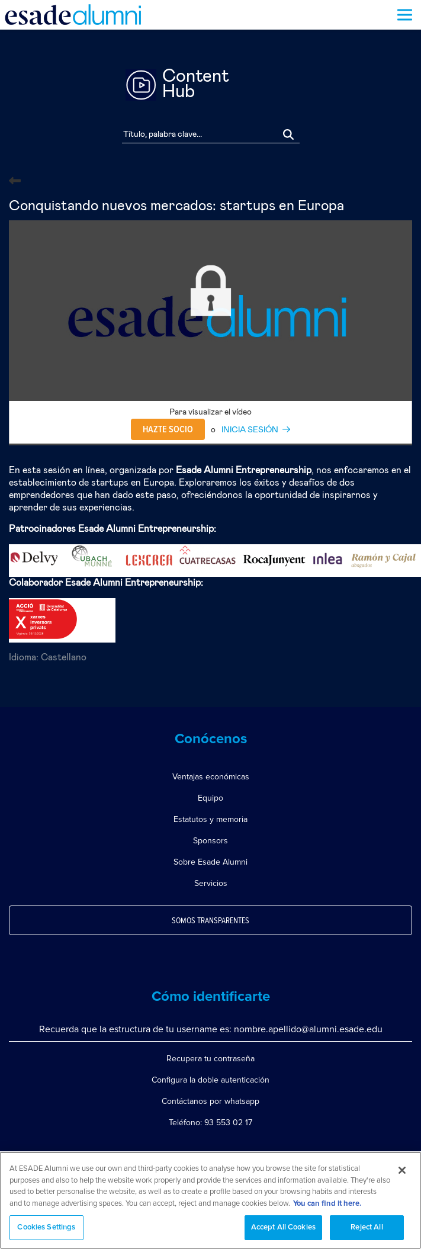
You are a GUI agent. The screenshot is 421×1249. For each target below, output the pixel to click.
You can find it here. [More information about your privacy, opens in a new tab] (327, 1204)
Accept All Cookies (283, 1227)
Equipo (210, 798)
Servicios (210, 883)
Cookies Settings (46, 1227)
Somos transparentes (210, 921)
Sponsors (210, 841)
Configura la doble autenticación (210, 1080)
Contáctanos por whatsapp (210, 1101)
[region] (210, 1200)
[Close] (402, 1170)
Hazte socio (168, 429)
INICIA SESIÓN (249, 430)
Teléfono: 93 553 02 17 (210, 1123)
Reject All (367, 1227)
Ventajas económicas (210, 777)
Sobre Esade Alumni (210, 862)
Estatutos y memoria (210, 819)
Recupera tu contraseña (210, 1059)
